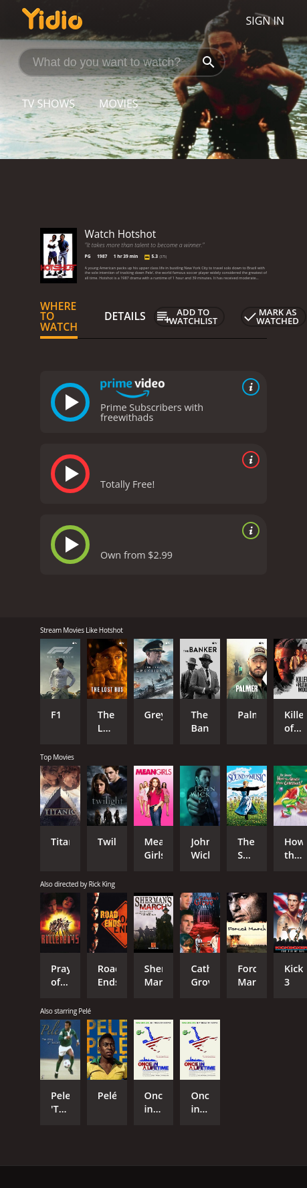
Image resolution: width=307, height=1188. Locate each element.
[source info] (248, 387)
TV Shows (48, 103)
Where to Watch (59, 317)
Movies (118, 103)
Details (125, 316)
